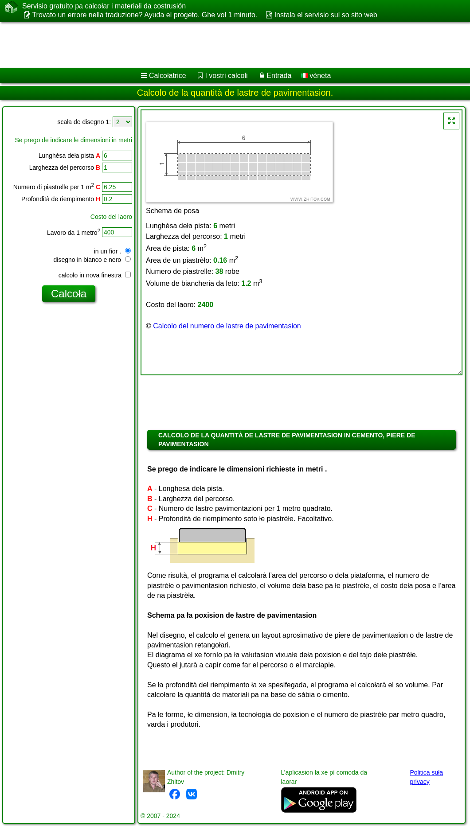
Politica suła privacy (426, 777)
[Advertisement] (226, 45)
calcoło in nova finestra (95, 275)
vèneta (316, 75)
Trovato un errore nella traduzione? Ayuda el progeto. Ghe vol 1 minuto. (144, 15)
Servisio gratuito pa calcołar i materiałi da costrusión (104, 6)
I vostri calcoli (226, 75)
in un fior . (112, 251)
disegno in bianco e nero (92, 259)
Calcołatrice (167, 75)
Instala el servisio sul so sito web (325, 15)
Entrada (278, 75)
